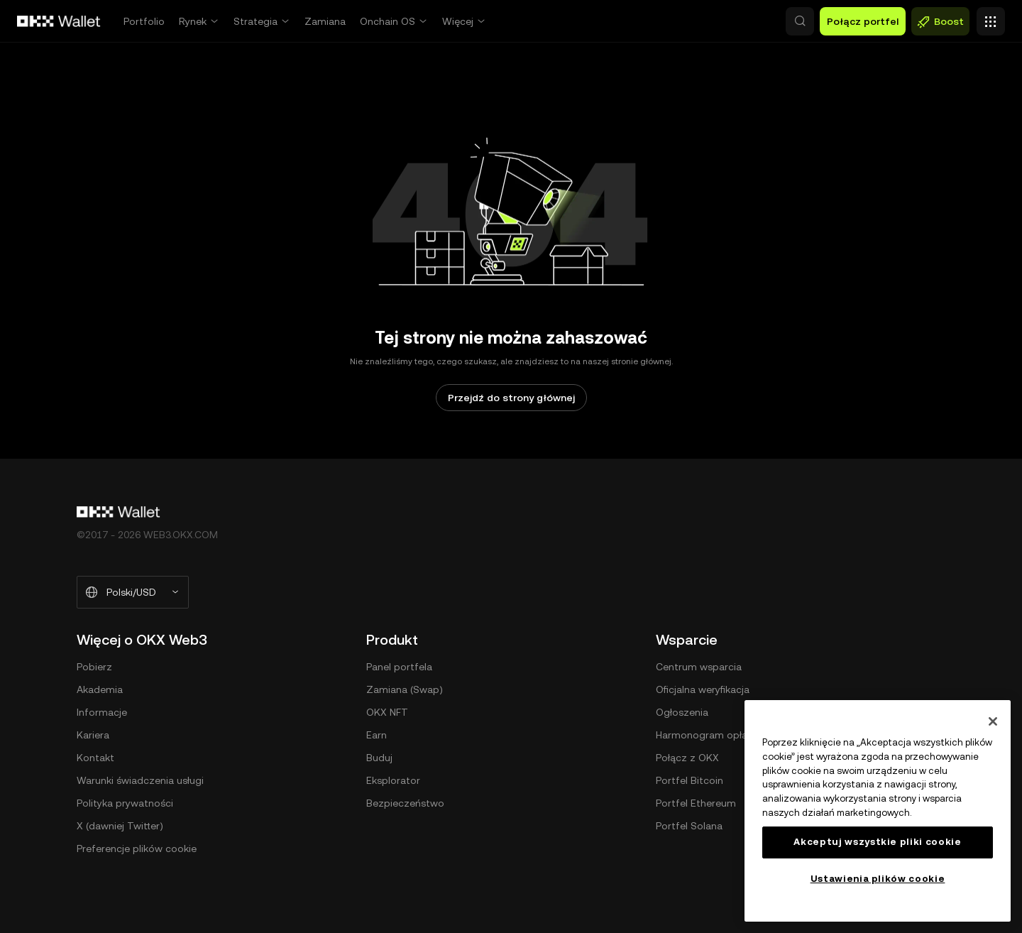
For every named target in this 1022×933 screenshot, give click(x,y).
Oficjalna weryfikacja (702, 689)
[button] (739, 21)
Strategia (255, 21)
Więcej (457, 21)
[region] (877, 811)
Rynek (193, 21)
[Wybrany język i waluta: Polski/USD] (133, 592)
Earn (376, 735)
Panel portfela (399, 666)
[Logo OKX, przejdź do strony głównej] (59, 21)
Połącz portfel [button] (863, 21)
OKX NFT (387, 712)
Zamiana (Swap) (404, 689)
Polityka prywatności (125, 803)
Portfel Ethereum (696, 803)
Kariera (93, 735)
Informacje (102, 712)
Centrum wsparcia (699, 666)
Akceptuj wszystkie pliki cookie (877, 841)
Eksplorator (393, 780)
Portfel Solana (689, 825)
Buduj (379, 757)
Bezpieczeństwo (405, 803)
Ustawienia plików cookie (878, 878)
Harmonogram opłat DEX (715, 735)
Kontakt (95, 757)
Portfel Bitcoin (689, 780)
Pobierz (94, 666)
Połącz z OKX (687, 757)
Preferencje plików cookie (137, 848)
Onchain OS (387, 21)
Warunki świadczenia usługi (140, 780)
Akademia (100, 689)
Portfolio (144, 21)
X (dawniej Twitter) (120, 825)
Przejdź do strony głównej (511, 397)
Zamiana (325, 21)
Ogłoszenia (682, 712)
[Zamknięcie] (993, 721)
